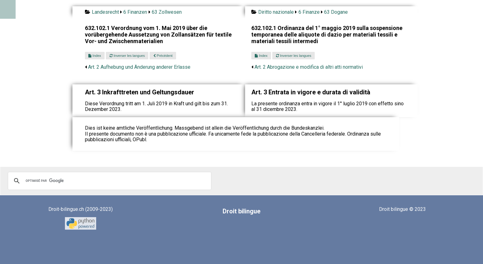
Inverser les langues (127, 55)
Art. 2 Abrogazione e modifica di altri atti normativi (308, 67)
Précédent (163, 55)
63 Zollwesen (167, 12)
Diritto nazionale (276, 12)
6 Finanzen (135, 12)
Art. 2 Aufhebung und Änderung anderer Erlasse (139, 67)
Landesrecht (105, 12)
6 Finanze (309, 12)
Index (94, 55)
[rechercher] (109, 181)
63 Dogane (336, 12)
